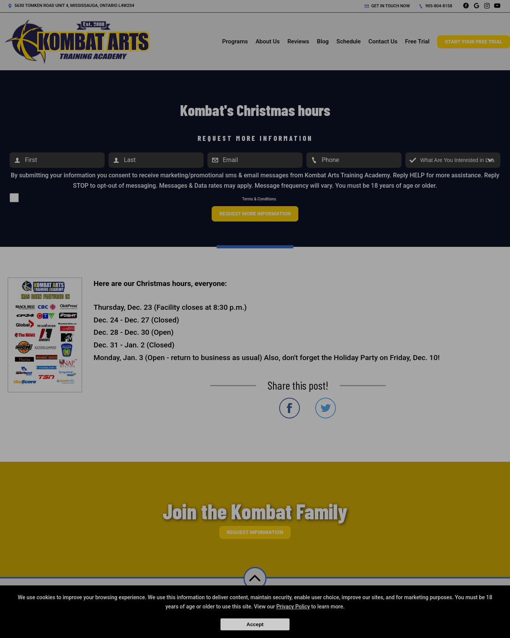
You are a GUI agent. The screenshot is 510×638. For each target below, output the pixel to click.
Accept (255, 624)
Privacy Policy (293, 606)
